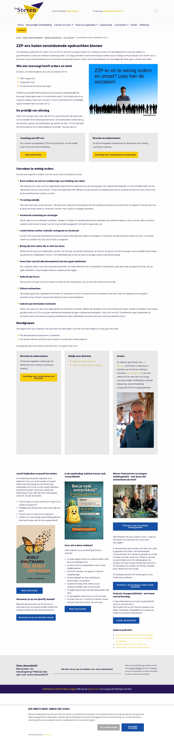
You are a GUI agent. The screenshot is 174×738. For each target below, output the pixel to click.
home (18, 38)
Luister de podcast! (126, 620)
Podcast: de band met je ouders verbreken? (134, 635)
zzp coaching (68, 38)
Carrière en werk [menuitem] (62, 25)
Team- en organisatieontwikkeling (87, 365)
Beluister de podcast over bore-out (131, 644)
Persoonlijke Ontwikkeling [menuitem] (39, 25)
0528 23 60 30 (72, 11)
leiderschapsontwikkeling (33, 38)
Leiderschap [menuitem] (106, 25)
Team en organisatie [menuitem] (85, 25)
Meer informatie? (77, 609)
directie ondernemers (53, 38)
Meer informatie (33, 155)
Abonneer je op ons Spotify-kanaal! (36, 617)
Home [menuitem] (21, 25)
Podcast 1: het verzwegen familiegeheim (135, 526)
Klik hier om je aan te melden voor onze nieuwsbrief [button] (87, 669)
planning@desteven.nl (113, 11)
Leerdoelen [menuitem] (120, 25)
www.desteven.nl (133, 373)
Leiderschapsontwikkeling (83, 361)
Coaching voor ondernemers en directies (115, 155)
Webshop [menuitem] (144, 25)
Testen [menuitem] (133, 25)
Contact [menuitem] (22, 30)
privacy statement (47, 735)
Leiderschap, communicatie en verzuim (132, 647)
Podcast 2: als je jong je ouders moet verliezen (135, 586)
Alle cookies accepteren (133, 727)
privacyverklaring (136, 668)
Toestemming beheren (108, 727)
